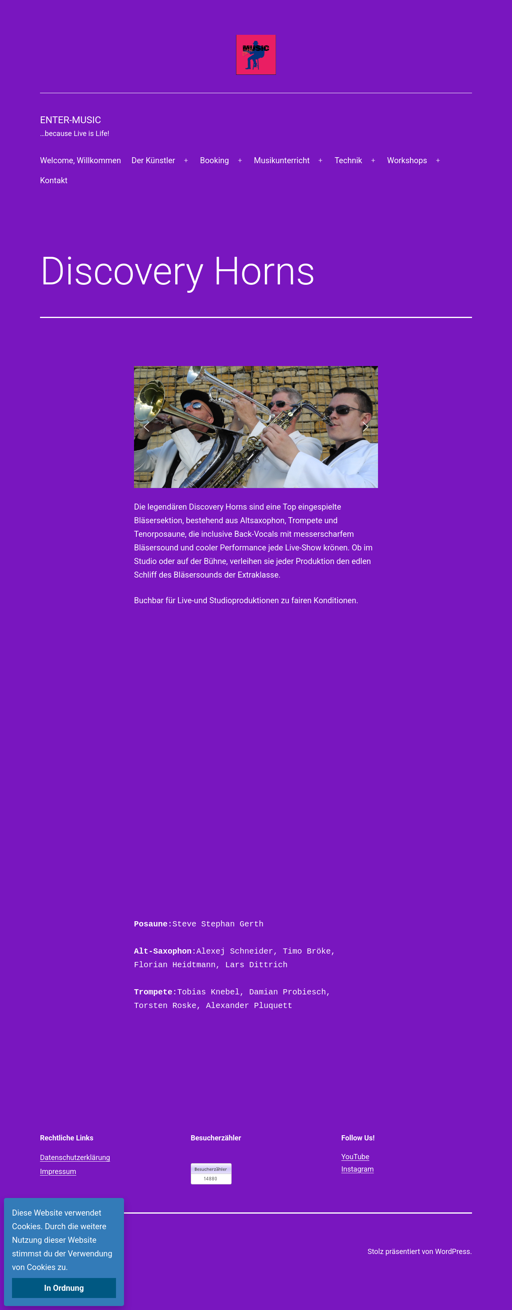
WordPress (452, 1251)
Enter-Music (70, 120)
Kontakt (54, 180)
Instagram (357, 1169)
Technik (348, 160)
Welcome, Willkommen (80, 160)
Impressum (58, 1171)
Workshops (407, 160)
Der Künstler (153, 160)
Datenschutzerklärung (75, 1157)
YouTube (355, 1156)
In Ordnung (64, 1288)
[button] (146, 426)
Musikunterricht (282, 160)
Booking (214, 160)
